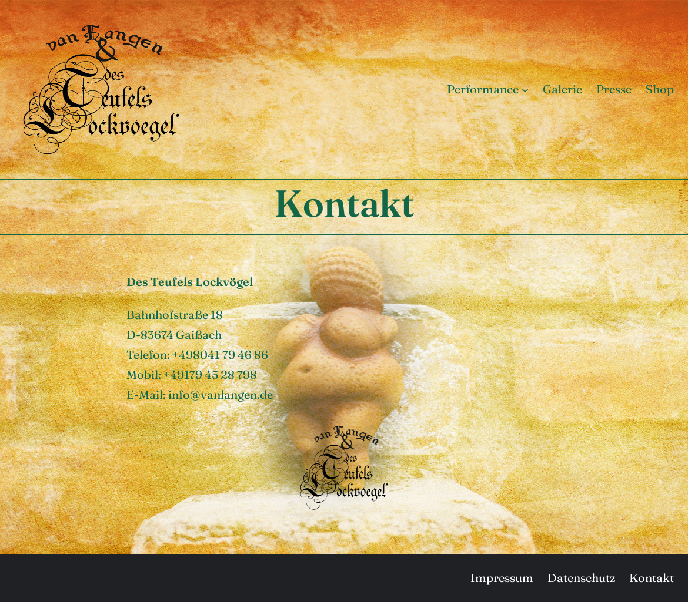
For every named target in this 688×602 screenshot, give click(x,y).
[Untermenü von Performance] (525, 89)
